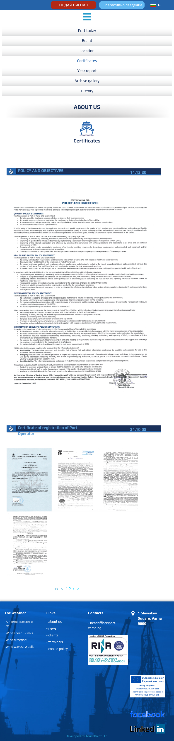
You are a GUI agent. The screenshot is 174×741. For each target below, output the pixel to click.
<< (56, 588)
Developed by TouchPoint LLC (87, 736)
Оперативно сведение (122, 5)
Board (87, 40)
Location (87, 51)
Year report (87, 71)
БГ (160, 5)
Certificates (87, 61)
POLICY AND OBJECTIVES (40, 170)
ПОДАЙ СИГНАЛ (73, 5)
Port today (87, 30)
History (87, 91)
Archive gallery (87, 81)
